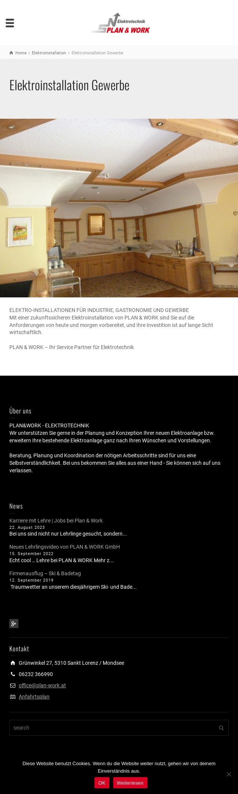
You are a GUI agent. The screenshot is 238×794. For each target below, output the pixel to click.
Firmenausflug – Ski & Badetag (45, 573)
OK (101, 783)
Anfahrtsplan (34, 697)
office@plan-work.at (42, 685)
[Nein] (228, 774)
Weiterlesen (130, 783)
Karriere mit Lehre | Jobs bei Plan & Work (56, 521)
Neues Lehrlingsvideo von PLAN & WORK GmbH (64, 547)
